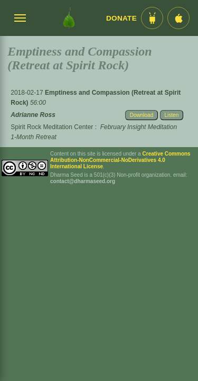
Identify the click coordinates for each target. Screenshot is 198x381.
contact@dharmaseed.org (82, 181)
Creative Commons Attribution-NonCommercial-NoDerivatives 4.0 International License (120, 160)
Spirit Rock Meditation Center (52, 127)
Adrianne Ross (33, 115)
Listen (172, 115)
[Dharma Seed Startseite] (69, 18)
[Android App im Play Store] (152, 18)
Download (141, 115)
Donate (121, 18)
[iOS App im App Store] (178, 18)
